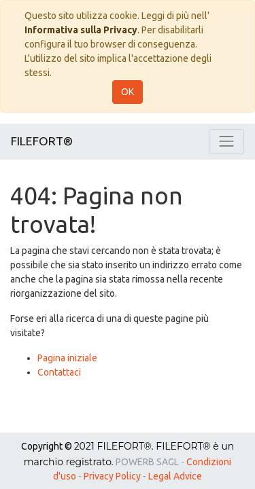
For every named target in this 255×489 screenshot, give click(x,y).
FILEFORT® (42, 140)
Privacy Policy (112, 476)
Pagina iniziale (67, 357)
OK (127, 91)
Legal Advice (175, 476)
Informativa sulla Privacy (80, 29)
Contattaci (59, 372)
